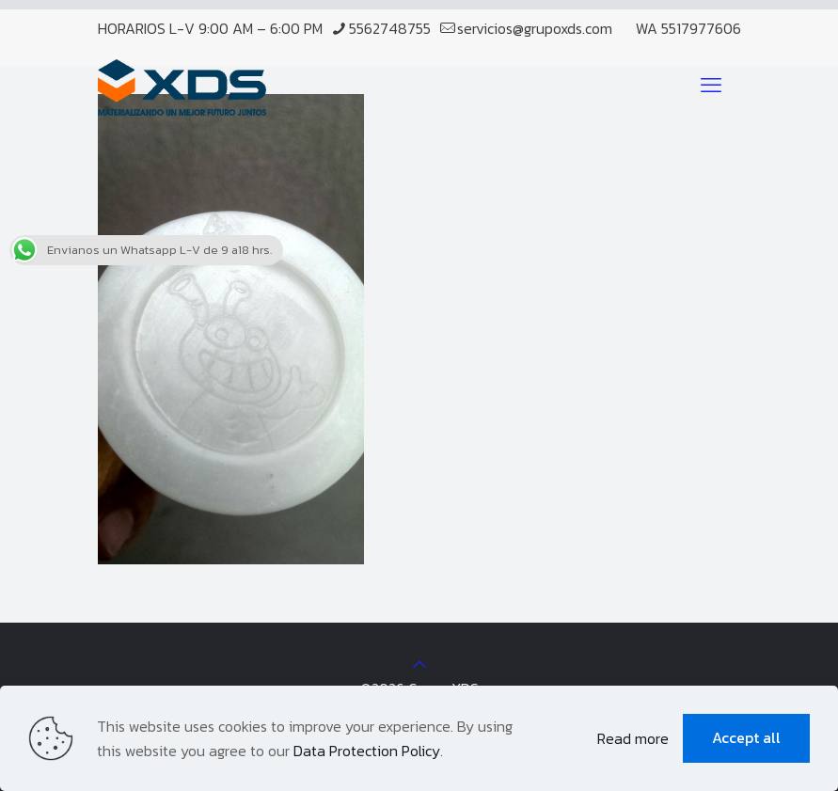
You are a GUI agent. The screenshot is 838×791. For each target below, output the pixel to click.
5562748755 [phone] (390, 28)
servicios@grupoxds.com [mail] (534, 28)
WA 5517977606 (688, 28)
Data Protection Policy (366, 750)
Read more (633, 738)
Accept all (746, 737)
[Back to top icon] (419, 664)
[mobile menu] (711, 86)
